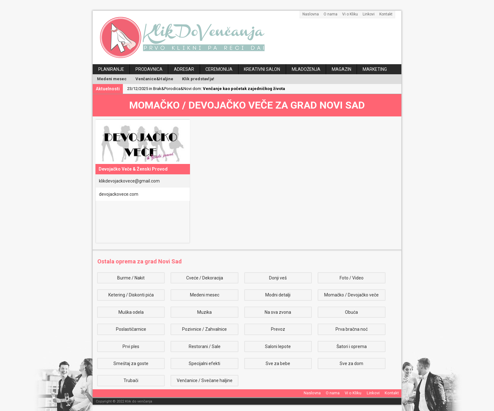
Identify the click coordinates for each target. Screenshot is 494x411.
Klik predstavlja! (198, 78)
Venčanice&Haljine (154, 78)
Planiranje (111, 69)
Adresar (184, 69)
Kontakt (386, 14)
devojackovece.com (118, 194)
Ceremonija (219, 69)
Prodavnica (149, 69)
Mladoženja (306, 69)
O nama (330, 14)
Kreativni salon (262, 69)
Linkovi (369, 14)
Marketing (375, 69)
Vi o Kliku (350, 14)
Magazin (341, 69)
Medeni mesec (112, 78)
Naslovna (310, 14)
